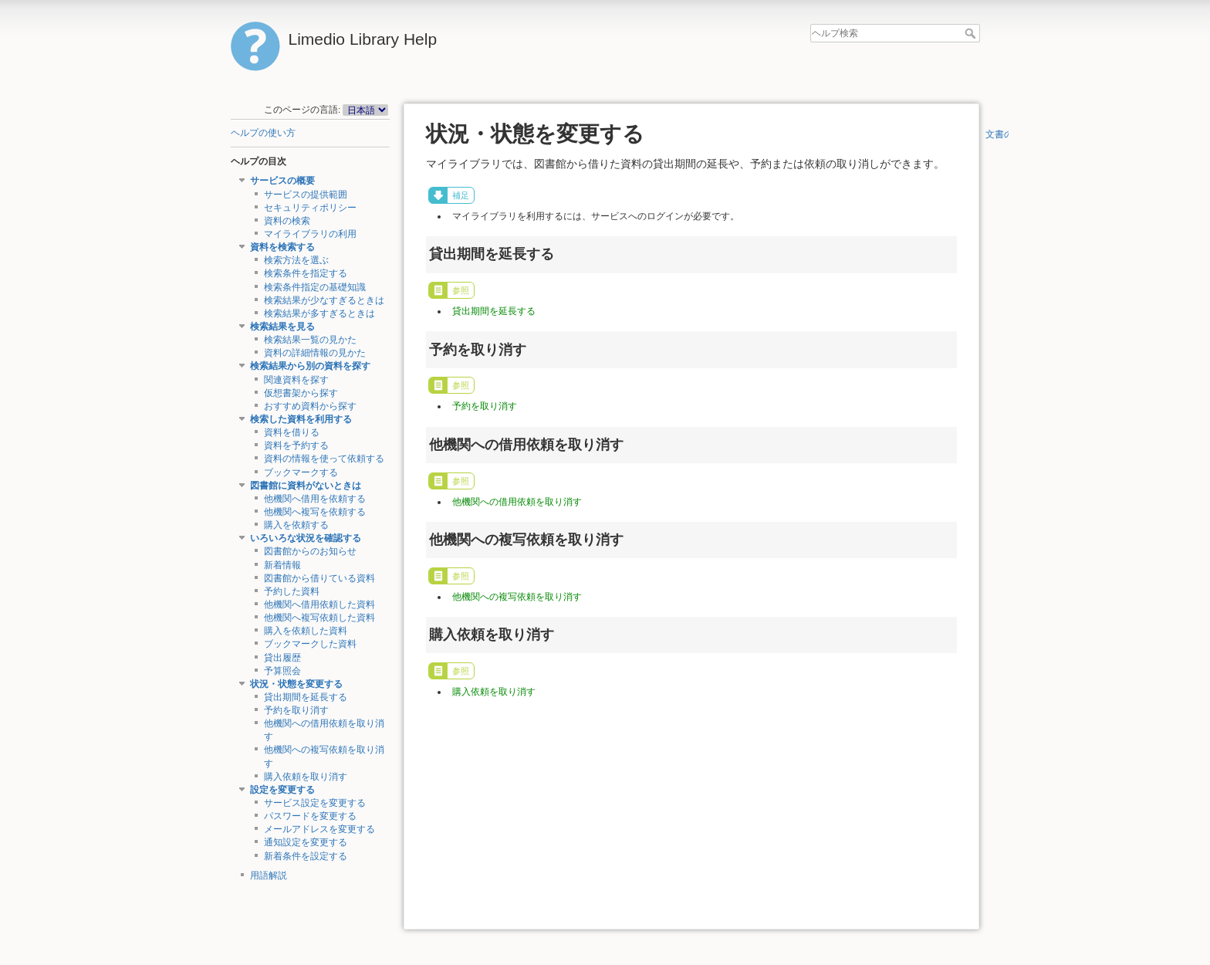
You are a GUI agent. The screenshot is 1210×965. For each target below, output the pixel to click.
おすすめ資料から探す (310, 406)
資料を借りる (291, 432)
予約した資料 (291, 591)
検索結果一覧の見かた (310, 339)
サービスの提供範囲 (305, 194)
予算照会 (282, 670)
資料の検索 (287, 220)
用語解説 (268, 875)
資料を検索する (282, 247)
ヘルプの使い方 (263, 132)
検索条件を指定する (305, 273)
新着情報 (282, 565)
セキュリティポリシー (310, 207)
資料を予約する (296, 445)
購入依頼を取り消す (305, 776)
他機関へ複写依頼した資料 (319, 617)
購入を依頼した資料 (305, 630)
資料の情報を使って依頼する (324, 458)
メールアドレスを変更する (319, 829)
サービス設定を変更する (315, 802)
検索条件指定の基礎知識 (315, 287)
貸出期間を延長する (305, 697)
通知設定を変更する (305, 842)
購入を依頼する (296, 525)
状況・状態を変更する (296, 684)
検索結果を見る (282, 326)
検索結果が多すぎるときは (319, 313)
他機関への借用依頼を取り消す (517, 501)
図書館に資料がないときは (305, 485)
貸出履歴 (282, 657)
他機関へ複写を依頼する (315, 511)
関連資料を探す (296, 379)
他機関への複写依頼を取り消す (517, 596)
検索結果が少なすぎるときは (324, 300)
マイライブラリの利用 (310, 234)
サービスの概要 (282, 180)
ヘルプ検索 (972, 33)
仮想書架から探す (301, 393)
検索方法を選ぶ (296, 260)
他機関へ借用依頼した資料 (319, 604)
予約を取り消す (296, 710)
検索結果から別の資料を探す (310, 366)
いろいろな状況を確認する (305, 538)
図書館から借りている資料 (319, 578)
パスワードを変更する (310, 816)
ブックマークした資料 (310, 643)
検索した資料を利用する (301, 419)
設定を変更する (282, 789)
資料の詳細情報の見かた (315, 352)
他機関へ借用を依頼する (315, 498)
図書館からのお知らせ (310, 551)
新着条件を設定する (305, 856)
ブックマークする (301, 472)
